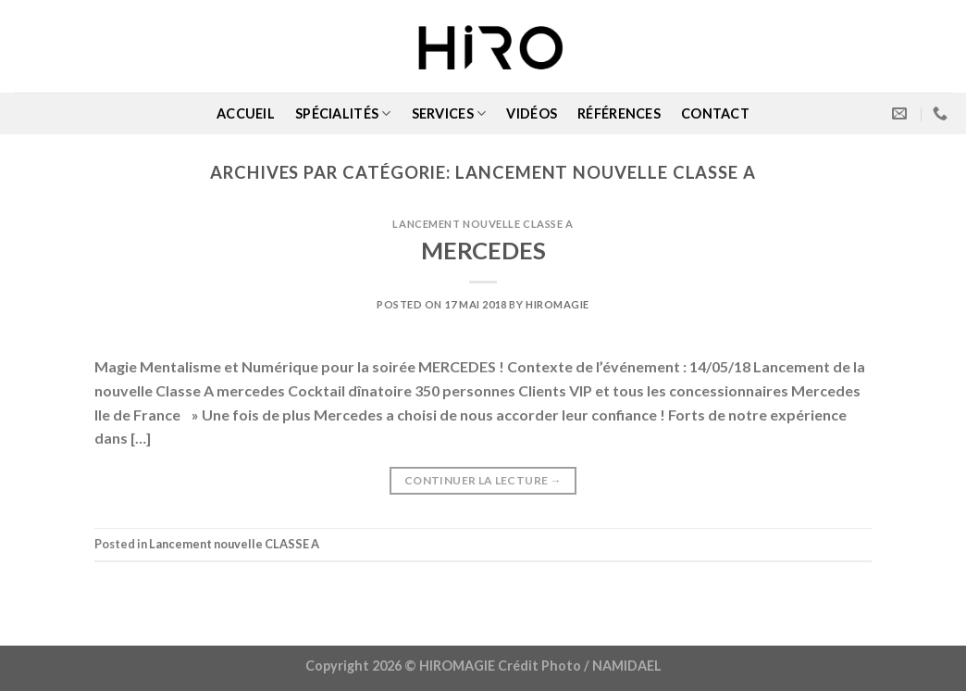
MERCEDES (483, 250)
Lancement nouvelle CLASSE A (482, 224)
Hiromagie (557, 304)
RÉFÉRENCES (619, 113)
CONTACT (715, 113)
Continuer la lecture (483, 480)
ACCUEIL (246, 113)
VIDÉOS (531, 113)
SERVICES (449, 113)
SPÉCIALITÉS (343, 113)
